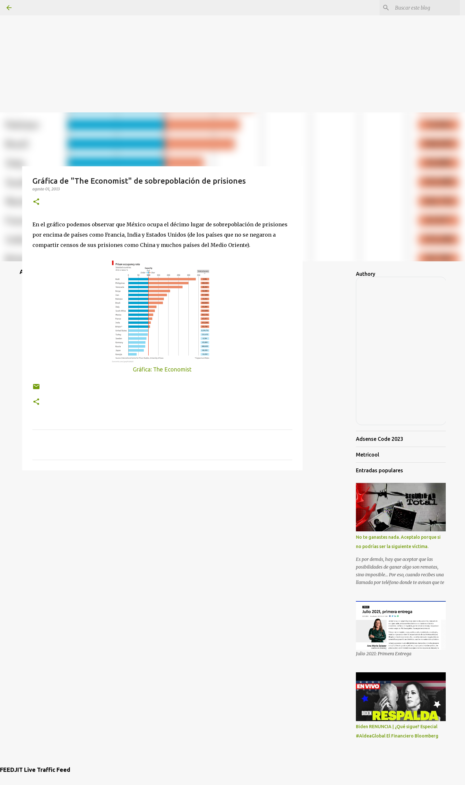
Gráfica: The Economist (162, 369)
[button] (36, 202)
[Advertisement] (232, 45)
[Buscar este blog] (426, 7)
